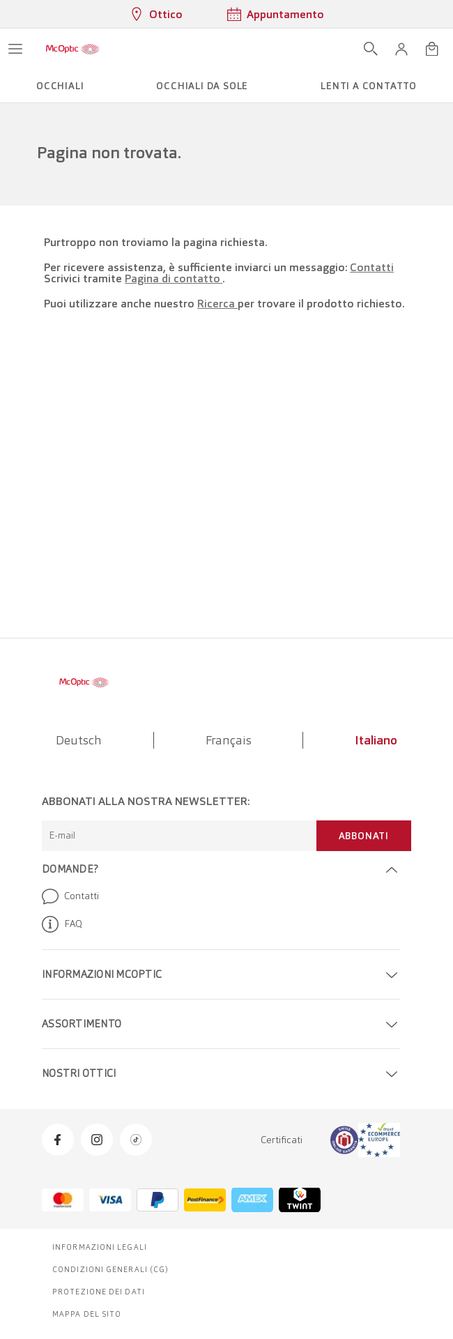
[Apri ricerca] (370, 48)
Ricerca (217, 303)
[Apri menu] (15, 48)
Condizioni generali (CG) (110, 1269)
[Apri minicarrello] (432, 48)
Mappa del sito (86, 1314)
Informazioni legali (99, 1247)
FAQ (62, 924)
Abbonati (364, 835)
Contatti (372, 267)
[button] (401, 48)
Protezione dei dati (98, 1291)
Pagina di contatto (173, 278)
